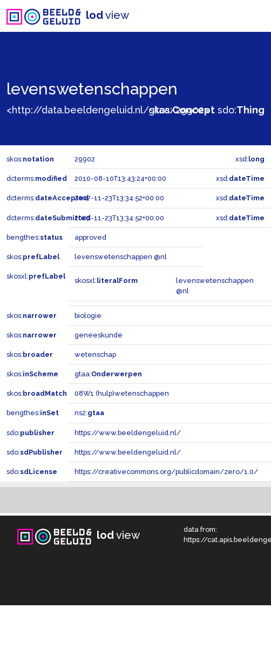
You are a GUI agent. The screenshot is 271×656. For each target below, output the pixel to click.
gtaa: (108, 374)
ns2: (89, 413)
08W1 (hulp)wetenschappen (121, 393)
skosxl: (35, 276)
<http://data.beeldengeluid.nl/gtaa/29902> (107, 110)
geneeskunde (98, 335)
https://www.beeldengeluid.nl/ (127, 433)
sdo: (241, 110)
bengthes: (34, 237)
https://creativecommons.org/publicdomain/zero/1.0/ (166, 472)
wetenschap (95, 354)
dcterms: (36, 178)
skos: (182, 110)
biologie (87, 316)
